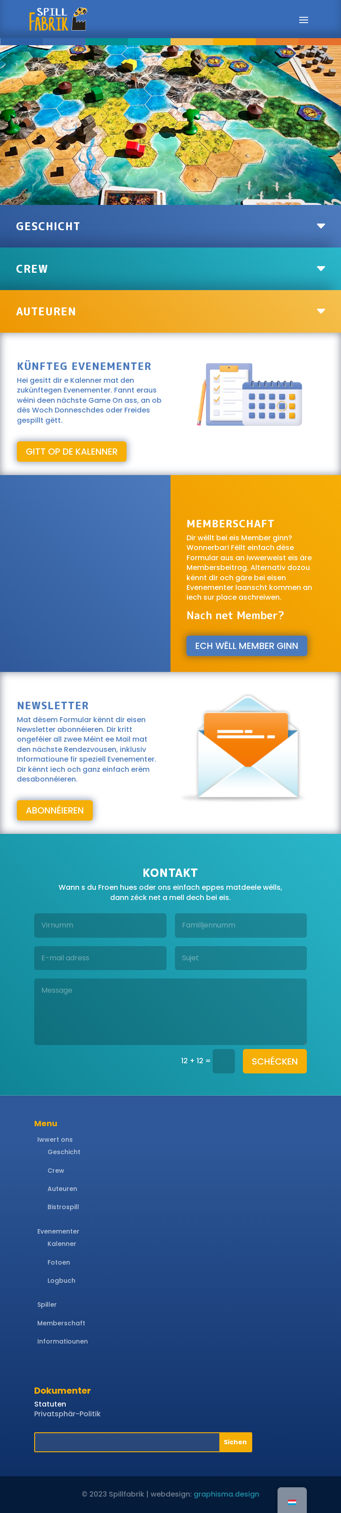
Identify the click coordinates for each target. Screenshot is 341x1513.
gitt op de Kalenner (72, 451)
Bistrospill (63, 1207)
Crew (56, 1170)
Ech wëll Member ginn (246, 646)
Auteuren (62, 1188)
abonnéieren (55, 810)
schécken (275, 1061)
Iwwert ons (55, 1139)
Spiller (47, 1304)
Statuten (50, 1404)
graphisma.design (226, 1494)
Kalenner (62, 1243)
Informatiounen (62, 1341)
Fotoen (59, 1262)
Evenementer (58, 1231)
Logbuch (61, 1280)
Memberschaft (61, 1323)
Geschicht (64, 1152)
